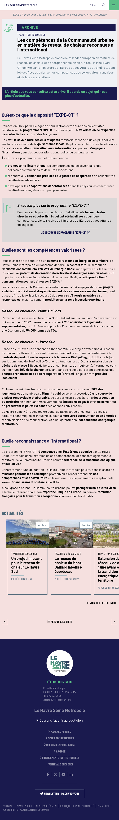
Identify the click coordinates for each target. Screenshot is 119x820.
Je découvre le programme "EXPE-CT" (63, 232)
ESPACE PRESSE (24, 806)
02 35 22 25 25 (54, 695)
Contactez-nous (62, 682)
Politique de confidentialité (77, 806)
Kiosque (60, 751)
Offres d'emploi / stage (60, 745)
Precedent (5, 622)
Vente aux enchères (60, 764)
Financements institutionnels (60, 758)
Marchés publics (61, 732)
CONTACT (7, 806)
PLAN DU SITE (105, 806)
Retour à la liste (61, 622)
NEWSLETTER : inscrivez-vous (61, 793)
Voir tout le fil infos (103, 603)
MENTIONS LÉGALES (46, 806)
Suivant (114, 622)
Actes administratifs (61, 738)
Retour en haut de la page (111, 639)
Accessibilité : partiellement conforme (26, 809)
